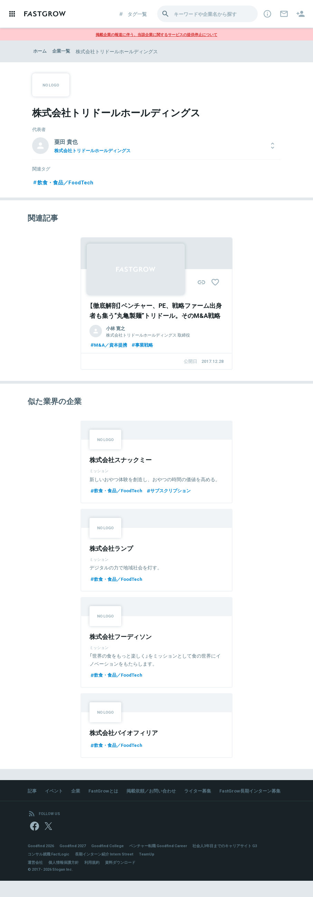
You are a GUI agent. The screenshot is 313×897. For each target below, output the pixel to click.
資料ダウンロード (127, 878)
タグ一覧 (132, 13)
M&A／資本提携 (109, 345)
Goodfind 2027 (76, 862)
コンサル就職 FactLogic (50, 870)
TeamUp (156, 870)
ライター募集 (207, 794)
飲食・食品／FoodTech (64, 182)
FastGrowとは (107, 794)
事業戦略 (145, 345)
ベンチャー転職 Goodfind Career (169, 862)
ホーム (40, 51)
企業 (78, 794)
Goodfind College (114, 862)
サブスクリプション (174, 492)
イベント (55, 794)
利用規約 (96, 878)
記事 (32, 794)
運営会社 (36, 878)
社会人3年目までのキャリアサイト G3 (242, 862)
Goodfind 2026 (42, 862)
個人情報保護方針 (66, 878)
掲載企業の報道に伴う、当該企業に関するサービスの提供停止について (156, 34)
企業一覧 (63, 51)
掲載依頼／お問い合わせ (157, 794)
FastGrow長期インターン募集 (69, 803)
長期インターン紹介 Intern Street (110, 870)
